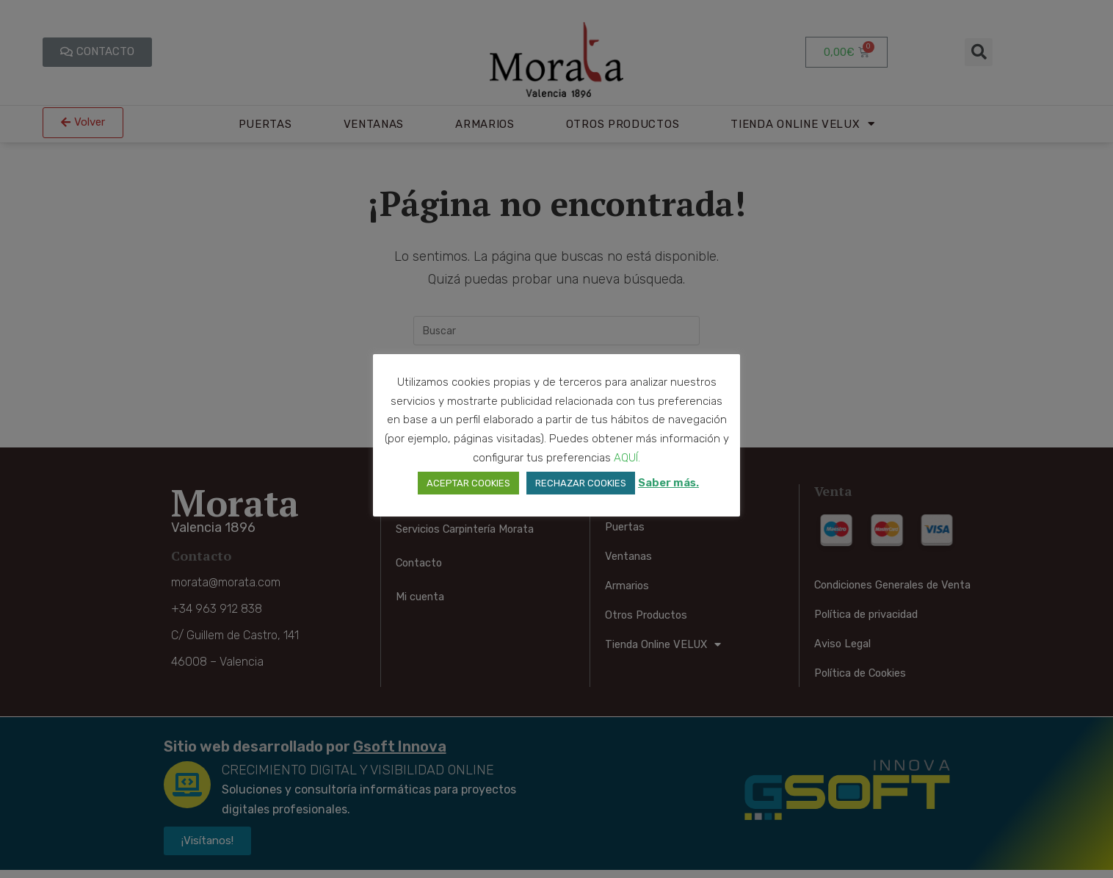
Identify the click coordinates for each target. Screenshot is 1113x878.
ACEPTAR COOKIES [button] (468, 483)
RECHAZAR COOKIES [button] (580, 483)
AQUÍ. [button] (627, 457)
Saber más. (668, 482)
